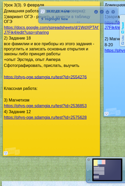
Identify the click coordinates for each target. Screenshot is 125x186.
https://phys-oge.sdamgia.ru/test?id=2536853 (45, 106)
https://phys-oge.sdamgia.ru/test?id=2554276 (45, 77)
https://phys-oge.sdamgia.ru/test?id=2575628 (45, 117)
